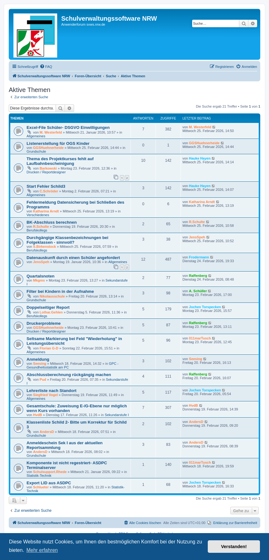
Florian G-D (49, 348)
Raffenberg (198, 275)
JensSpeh (197, 237)
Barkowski (48, 168)
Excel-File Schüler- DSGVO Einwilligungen (68, 127)
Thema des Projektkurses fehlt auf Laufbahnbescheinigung (60, 161)
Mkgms (39, 280)
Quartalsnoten (40, 276)
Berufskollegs (37, 230)
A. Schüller (198, 291)
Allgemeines (36, 136)
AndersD (47, 432)
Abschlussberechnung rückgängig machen (69, 374)
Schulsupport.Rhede (50, 472)
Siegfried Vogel (45, 395)
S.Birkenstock (44, 246)
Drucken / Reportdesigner (46, 172)
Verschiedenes (38, 215)
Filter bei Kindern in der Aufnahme (60, 291)
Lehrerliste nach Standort (52, 390)
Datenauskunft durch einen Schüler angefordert (73, 257)
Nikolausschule (52, 296)
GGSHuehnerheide (48, 148)
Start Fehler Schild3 (46, 186)
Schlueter (41, 487)
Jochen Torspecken (205, 307)
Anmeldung (38, 359)
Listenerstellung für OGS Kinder (58, 143)
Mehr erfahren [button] (42, 550)
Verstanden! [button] (234, 546)
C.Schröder (49, 191)
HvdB (37, 415)
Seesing (39, 363)
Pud (43, 379)
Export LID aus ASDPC (49, 483)
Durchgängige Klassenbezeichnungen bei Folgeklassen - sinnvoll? (67, 240)
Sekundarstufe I (117, 415)
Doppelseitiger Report (48, 307)
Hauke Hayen (200, 158)
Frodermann (199, 257)
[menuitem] (46, 66)
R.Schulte (41, 226)
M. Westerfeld (51, 132)
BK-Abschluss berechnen (52, 222)
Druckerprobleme (44, 323)
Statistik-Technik (39, 475)
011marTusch (200, 338)
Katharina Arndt (46, 211)
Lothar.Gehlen (51, 312)
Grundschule (36, 151)
